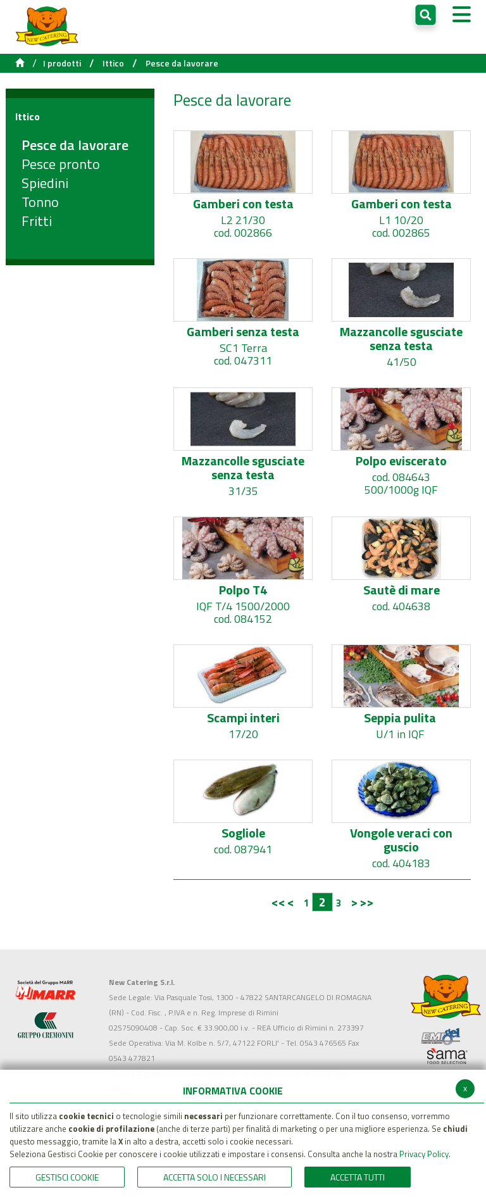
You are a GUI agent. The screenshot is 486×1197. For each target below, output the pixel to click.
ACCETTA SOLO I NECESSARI (214, 1177)
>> (366, 902)
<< (278, 902)
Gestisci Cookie (67, 1177)
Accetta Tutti (357, 1177)
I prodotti (62, 63)
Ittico (113, 63)
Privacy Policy (424, 1154)
